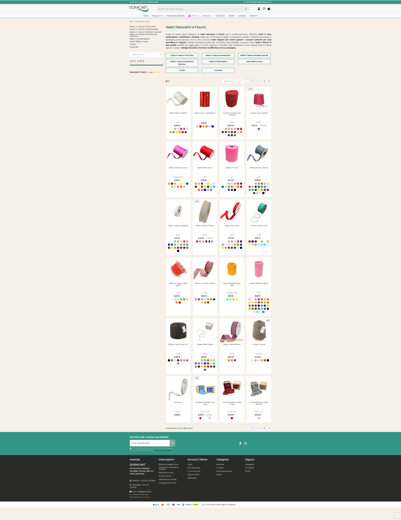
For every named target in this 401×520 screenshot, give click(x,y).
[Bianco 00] (206, 418)
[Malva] (184, 129)
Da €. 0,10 (205, 412)
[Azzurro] (187, 129)
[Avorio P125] (184, 183)
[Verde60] (178, 363)
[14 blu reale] (268, 309)
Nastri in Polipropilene (218, 61)
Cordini (182, 70)
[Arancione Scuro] (265, 360)
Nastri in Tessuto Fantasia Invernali (254, 55)
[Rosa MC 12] (214, 183)
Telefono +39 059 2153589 (142, 481)
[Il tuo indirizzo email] (150, 443)
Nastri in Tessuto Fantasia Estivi (218, 55)
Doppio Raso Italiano (205, 344)
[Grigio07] (181, 360)
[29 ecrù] (256, 302)
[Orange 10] (268, 241)
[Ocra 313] (229, 360)
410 (231, 177)
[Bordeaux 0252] (197, 241)
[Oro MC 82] (196, 183)
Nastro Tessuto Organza (178, 226)
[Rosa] (178, 129)
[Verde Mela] (170, 132)
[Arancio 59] (172, 360)
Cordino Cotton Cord (259, 226)
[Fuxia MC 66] (202, 190)
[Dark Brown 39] (256, 241)
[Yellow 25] (250, 244)
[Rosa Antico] (232, 129)
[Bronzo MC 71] (202, 187)
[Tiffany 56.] (262, 244)
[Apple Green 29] (253, 244)
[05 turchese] (265, 309)
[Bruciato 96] (232, 360)
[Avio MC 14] (211, 190)
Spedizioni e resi (166, 473)
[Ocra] (259, 183)
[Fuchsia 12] (256, 244)
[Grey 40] (262, 241)
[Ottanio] (226, 132)
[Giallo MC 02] (208, 183)
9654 (178, 235)
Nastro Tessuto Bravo (231, 344)
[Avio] (262, 187)
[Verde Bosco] (235, 132)
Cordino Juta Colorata (259, 113)
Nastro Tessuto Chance (205, 226)
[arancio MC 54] (199, 190)
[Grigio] (257, 193)
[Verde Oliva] (173, 132)
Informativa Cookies (168, 479)
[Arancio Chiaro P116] (181, 187)
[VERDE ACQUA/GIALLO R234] (227, 299)
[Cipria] (232, 241)
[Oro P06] (169, 183)
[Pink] (235, 129)
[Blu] (212, 126)
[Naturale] (226, 129)
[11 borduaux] (256, 305)
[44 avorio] (253, 302)
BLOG (247, 471)
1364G (259, 122)
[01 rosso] (253, 305)
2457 (178, 293)
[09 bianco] (253, 299)
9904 (232, 122)
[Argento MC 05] (199, 183)
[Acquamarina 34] (257, 312)
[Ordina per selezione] (229, 81)
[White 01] (265, 241)
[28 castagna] (259, 302)
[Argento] (209, 126)
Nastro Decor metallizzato (205, 113)
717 (258, 293)
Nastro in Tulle (232, 168)
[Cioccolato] (232, 135)
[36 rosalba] (262, 299)
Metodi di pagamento (168, 464)
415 (258, 177)
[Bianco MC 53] (199, 187)
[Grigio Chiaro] (260, 193)
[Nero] (235, 190)
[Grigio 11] (260, 312)
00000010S (178, 177)
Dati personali (193, 468)
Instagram (249, 464)
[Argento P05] (175, 183)
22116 (205, 293)
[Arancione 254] (233, 299)
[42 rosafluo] (256, 299)
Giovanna (178, 402)
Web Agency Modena (226, 504)
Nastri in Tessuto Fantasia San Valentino (182, 63)
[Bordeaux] (186, 132)
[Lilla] (253, 187)
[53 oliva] (259, 309)
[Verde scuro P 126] (187, 183)
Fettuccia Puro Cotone (259, 168)
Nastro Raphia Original (259, 283)
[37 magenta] (259, 299)
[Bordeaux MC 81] (196, 187)
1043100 (258, 354)
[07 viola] (265, 305)
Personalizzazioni (224, 471)
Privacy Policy (165, 476)
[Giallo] (176, 132)
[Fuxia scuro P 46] (178, 187)
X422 (205, 235)
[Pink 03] (268, 244)
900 (178, 122)
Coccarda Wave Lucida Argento (259, 403)
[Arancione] (179, 132)
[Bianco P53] (178, 183)
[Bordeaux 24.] (250, 241)
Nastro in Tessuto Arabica (205, 283)
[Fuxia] (181, 129)
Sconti (219, 475)
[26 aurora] (265, 299)
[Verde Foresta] (232, 132)
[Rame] (206, 126)
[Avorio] (172, 129)
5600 (178, 412)
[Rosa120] (187, 360)
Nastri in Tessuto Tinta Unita (182, 55)
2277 (232, 235)
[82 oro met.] (250, 302)
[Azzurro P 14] (184, 187)
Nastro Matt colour (205, 168)
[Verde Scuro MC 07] (208, 187)
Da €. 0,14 (232, 412)
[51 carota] (250, 305)
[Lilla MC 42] (208, 190)
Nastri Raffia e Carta (254, 61)
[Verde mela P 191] (172, 187)
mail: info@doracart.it (140, 492)
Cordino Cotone (259, 344)
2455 (259, 235)
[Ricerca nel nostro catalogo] (246, 9)
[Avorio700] (175, 360)
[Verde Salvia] (184, 244)
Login (189, 464)
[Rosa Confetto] (235, 183)
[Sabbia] (253, 360)
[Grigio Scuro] (235, 135)
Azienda (220, 464)
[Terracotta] (262, 183)
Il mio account (193, 471)
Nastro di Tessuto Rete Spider (178, 284)
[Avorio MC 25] (205, 183)
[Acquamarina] (229, 244)
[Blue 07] (253, 241)
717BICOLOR (232, 293)
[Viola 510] (235, 360)
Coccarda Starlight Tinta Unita (205, 403)
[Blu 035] (209, 241)
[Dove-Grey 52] (259, 241)
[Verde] (229, 187)
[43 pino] (256, 309)
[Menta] (232, 244)
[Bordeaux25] (178, 360)
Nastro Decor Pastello (178, 113)
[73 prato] (253, 309)
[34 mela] (268, 305)
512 (205, 177)
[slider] (130, 65)
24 (240, 81)
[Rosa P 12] (175, 187)
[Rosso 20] (200, 418)
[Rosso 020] (206, 241)
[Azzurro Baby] (175, 244)
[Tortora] (175, 129)
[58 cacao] (259, 305)
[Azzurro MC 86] (211, 187)
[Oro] (203, 126)
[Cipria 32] (254, 312)
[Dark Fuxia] (238, 129)
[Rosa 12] (209, 418)
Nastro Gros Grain (232, 226)
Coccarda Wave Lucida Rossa (232, 403)
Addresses (192, 478)
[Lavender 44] (259, 244)
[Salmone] (229, 129)
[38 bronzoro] (268, 299)
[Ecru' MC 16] (211, 183)
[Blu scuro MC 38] (205, 190)
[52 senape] (262, 302)
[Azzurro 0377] (203, 241)
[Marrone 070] (212, 241)
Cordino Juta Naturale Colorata (232, 114)
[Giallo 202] (236, 299)
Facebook (249, 468)
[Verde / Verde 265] (230, 299)
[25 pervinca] (262, 309)
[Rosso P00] (172, 183)
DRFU (205, 354)
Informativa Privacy (162, 450)
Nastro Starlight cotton (178, 168)
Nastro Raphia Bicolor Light (232, 284)
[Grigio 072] (200, 241)
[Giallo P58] (181, 183)
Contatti (220, 468)
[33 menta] (250, 309)
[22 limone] (265, 302)
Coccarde (218, 70)
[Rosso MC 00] (202, 183)
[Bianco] (169, 129)
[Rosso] (183, 132)
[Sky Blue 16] (265, 244)
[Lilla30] (184, 360)
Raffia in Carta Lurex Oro (178, 344)
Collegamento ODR (167, 483)
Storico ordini (193, 475)
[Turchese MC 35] (214, 187)
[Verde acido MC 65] (205, 187)
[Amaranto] (241, 129)
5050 (232, 354)
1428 (178, 354)
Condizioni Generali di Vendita (168, 468)
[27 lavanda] (262, 305)
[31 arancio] (268, 302)
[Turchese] (265, 187)
